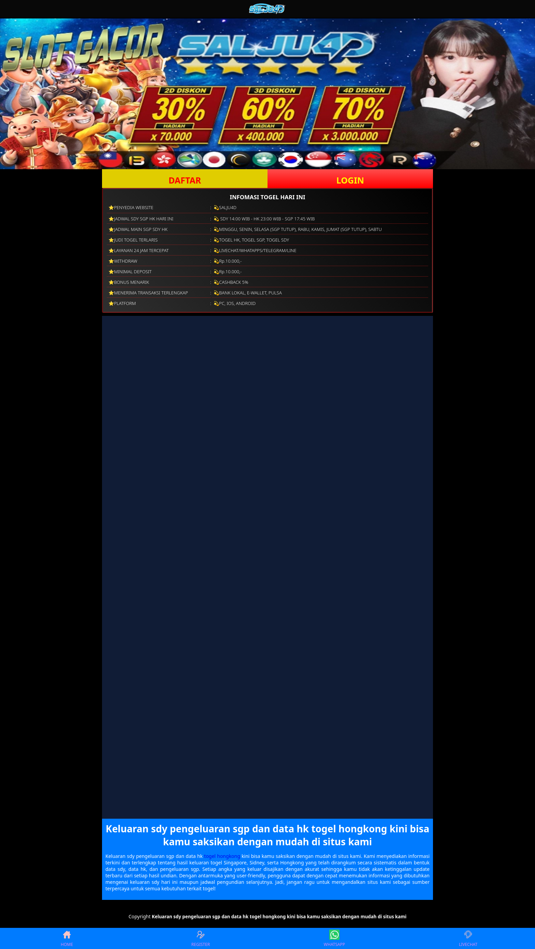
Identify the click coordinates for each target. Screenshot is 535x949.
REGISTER (200, 938)
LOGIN (350, 180)
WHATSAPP (334, 938)
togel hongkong (222, 856)
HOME (67, 938)
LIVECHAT (468, 938)
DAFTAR (185, 180)
